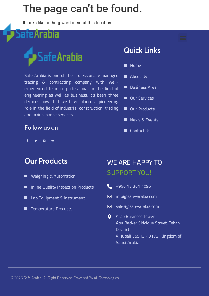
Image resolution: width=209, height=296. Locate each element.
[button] (182, 37)
